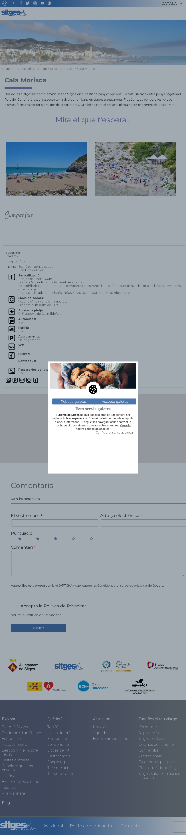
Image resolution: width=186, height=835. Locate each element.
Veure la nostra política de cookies (103, 427)
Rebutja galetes (74, 401)
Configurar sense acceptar (115, 432)
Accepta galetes (115, 401)
